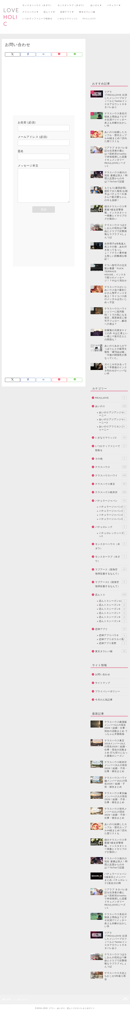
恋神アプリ (111, 629)
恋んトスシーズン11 (113, 601)
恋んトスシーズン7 (113, 613)
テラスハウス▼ (30, 12)
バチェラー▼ (114, 5)
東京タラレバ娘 (87, 12)
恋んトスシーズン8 (113, 617)
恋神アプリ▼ (67, 12)
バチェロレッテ (111, 526)
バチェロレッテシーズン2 (113, 534)
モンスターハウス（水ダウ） (37, 5)
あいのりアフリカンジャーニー (113, 428)
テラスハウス (111, 466)
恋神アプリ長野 (113, 643)
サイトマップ (102, 683)
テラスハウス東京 (111, 483)
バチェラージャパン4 (113, 515)
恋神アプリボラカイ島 (113, 639)
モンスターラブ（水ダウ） (71, 5)
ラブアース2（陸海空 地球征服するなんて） (111, 584)
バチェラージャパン (111, 500)
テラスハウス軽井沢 (111, 492)
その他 (111, 458)
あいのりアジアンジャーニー (113, 414)
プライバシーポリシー (107, 691)
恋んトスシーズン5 (113, 605)
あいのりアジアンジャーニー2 (113, 421)
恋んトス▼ (49, 12)
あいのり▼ (96, 5)
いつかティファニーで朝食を (37, 18)
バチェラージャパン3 (113, 511)
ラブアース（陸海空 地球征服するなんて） (111, 571)
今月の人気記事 (104, 699)
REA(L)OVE (89, 18)
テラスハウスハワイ (111, 475)
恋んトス (111, 594)
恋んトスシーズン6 (113, 609)
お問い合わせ (102, 674)
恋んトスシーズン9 (113, 621)
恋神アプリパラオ (113, 635)
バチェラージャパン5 (113, 519)
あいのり (111, 406)
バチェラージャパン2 (113, 506)
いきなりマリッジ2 (68, 18)
